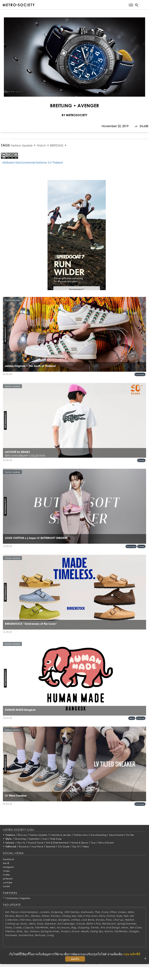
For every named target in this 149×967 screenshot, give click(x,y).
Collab (141, 460)
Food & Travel (35, 842)
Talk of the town (87, 915)
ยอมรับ (75, 958)
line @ (6, 863)
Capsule (28, 927)
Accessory (63, 927)
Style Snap (56, 838)
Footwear (140, 374)
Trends (95, 927)
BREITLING (56, 145)
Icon (45, 838)
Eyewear (50, 923)
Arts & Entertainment (57, 842)
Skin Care (135, 927)
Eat (7, 912)
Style (9, 838)
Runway (22, 834)
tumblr (6, 886)
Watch (41, 145)
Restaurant (109, 923)
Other (113, 912)
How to (21, 842)
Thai (97, 912)
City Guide (63, 846)
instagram (8, 867)
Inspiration (34, 838)
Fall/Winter (41, 927)
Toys (93, 842)
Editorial (11, 846)
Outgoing (56, 912)
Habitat (129, 919)
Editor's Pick (93, 923)
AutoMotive (26, 935)
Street (45, 915)
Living (50, 935)
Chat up (141, 718)
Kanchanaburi (29, 912)
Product (66, 931)
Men (52, 927)
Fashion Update (22, 145)
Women (55, 915)
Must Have (37, 846)
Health (85, 931)
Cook (104, 912)
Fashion (10, 834)
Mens (32, 923)
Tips (26, 931)
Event (75, 931)
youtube (7, 882)
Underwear (50, 919)
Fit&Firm (10, 931)
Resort (19, 915)
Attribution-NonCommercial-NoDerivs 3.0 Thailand (32, 162)
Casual (80, 923)
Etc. (27, 915)
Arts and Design (110, 927)
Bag (73, 927)
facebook (8, 859)
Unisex (122, 912)
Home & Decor (79, 842)
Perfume (40, 935)
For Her (130, 834)
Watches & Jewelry (60, 834)
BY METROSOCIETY (74, 115)
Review (9, 915)
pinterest (8, 878)
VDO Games (71, 912)
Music (23, 923)
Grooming (20, 838)
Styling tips (96, 931)
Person (14, 912)
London (44, 912)
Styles (8, 927)
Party (102, 915)
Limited (75, 919)
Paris (109, 919)
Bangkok (63, 919)
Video (85, 846)
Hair (126, 915)
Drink (19, 931)
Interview (25, 919)
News (131, 718)
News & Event (106, 842)
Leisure (10, 842)
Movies (99, 919)
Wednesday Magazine (17, 898)
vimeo (6, 870)
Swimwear (87, 912)
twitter (6, 874)
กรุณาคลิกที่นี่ (131, 954)
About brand (116, 834)
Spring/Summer (126, 923)
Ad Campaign (66, 923)
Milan (130, 912)
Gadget (134, 931)
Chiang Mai (69, 915)
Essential (50, 846)
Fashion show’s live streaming (90, 834)
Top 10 (76, 846)
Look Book (87, 919)
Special (37, 919)
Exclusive (24, 846)
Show (40, 923)
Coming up (12, 923)
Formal (110, 915)
